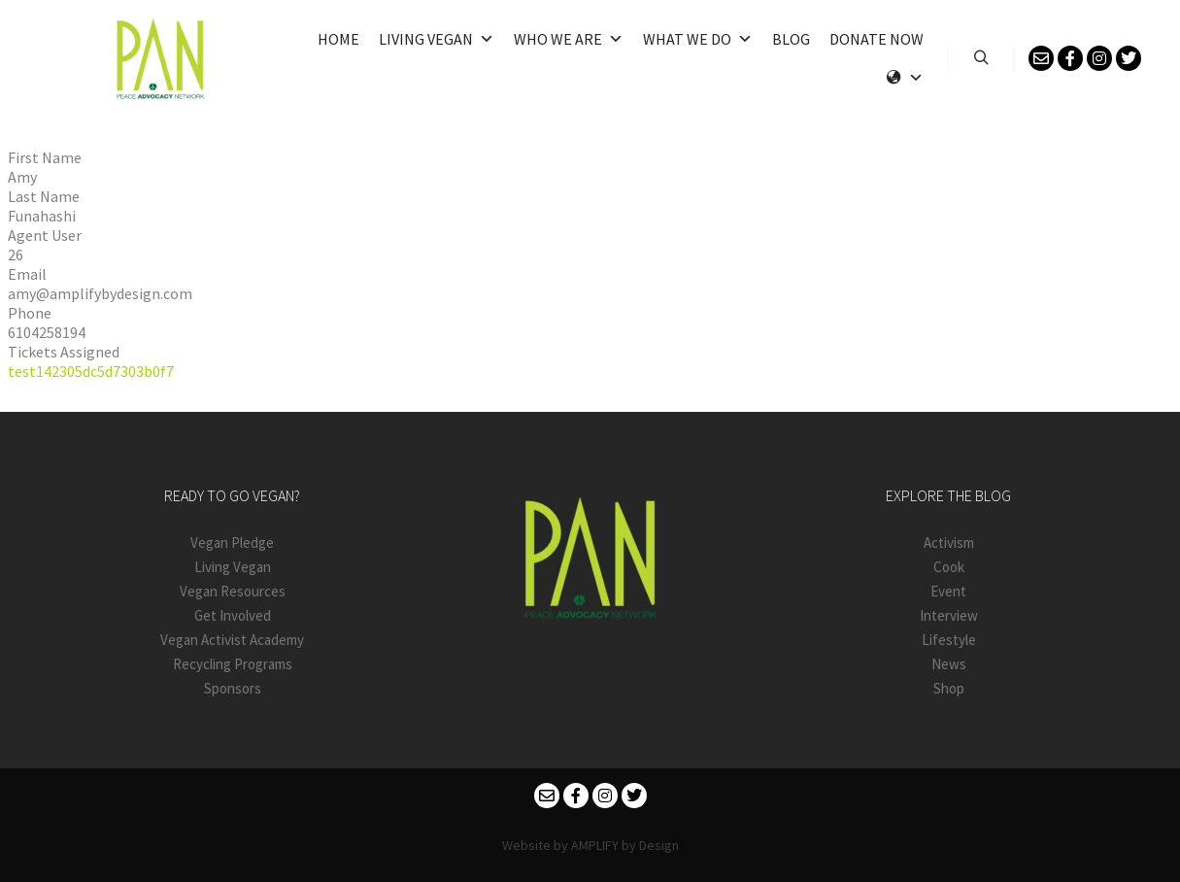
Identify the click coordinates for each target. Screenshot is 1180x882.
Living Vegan (436, 38)
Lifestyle (949, 639)
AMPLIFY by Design (625, 845)
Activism (949, 542)
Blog (791, 39)
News (948, 664)
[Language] (905, 77)
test (22, 371)
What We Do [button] (698, 38)
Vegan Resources (233, 591)
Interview (949, 615)
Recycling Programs (232, 664)
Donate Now (876, 39)
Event (948, 591)
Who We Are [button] (569, 38)
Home (338, 39)
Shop (948, 688)
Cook (948, 567)
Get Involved (232, 615)
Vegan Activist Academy (232, 639)
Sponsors (232, 688)
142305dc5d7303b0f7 (105, 371)
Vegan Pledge (232, 542)
